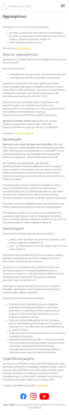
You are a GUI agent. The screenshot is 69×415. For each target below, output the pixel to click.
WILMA (12, 405)
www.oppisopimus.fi (23, 133)
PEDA (5, 405)
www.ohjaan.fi (41, 385)
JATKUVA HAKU (23, 48)
